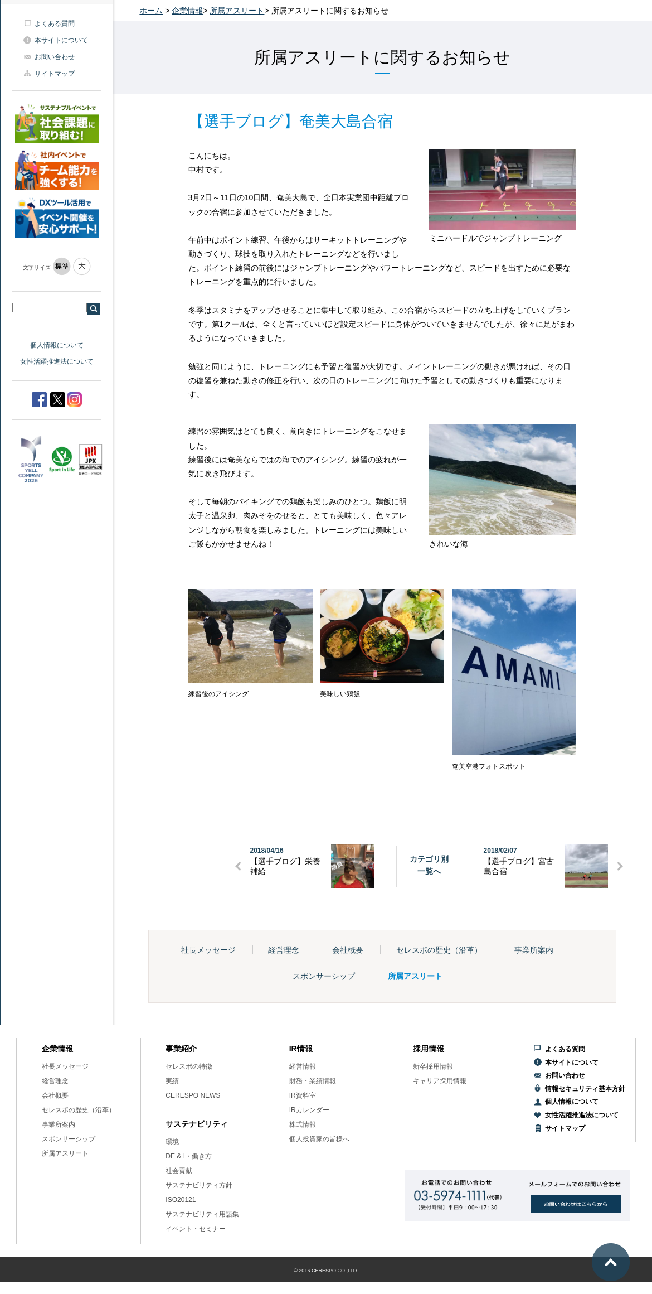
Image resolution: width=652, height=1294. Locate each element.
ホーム (151, 10)
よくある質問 (55, 23)
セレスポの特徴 (189, 1066)
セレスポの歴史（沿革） (439, 949)
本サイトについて (61, 40)
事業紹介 (181, 1048)
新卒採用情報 (433, 1066)
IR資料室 (302, 1095)
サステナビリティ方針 (199, 1185)
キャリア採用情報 (439, 1081)
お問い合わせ (55, 57)
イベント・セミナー (196, 1229)
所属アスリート (237, 10)
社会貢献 (179, 1171)
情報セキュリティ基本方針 (585, 1089)
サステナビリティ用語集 (202, 1214)
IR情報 (301, 1048)
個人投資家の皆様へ (319, 1139)
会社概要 (347, 949)
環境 (172, 1142)
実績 (172, 1081)
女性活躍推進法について (57, 361)
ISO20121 (181, 1200)
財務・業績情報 (312, 1081)
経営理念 (283, 949)
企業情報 (187, 10)
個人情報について (57, 345)
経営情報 (302, 1066)
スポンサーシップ (324, 976)
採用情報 (428, 1048)
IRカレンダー (309, 1110)
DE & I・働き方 (189, 1156)
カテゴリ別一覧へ (429, 865)
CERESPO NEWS (193, 1095)
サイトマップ (55, 74)
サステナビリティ (197, 1123)
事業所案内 (533, 949)
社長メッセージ (208, 949)
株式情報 (302, 1124)
